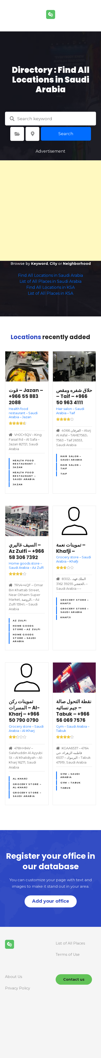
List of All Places (70, 943)
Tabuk (65, 787)
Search (65, 133)
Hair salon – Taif (70, 467)
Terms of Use (68, 954)
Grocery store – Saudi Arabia (74, 610)
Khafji (65, 617)
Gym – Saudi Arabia (70, 775)
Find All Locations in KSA (50, 287)
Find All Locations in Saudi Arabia (50, 275)
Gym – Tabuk (70, 782)
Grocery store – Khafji (74, 601)
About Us (13, 976)
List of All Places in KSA (50, 293)
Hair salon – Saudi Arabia (71, 458)
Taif (63, 473)
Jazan (18, 484)
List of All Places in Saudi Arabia (50, 281)
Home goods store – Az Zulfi (26, 627)
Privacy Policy (17, 988)
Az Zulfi (20, 620)
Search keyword (12, 119)
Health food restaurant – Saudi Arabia (24, 476)
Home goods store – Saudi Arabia (24, 638)
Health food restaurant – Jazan (24, 464)
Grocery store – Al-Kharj (27, 786)
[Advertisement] (50, 210)
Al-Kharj (20, 778)
